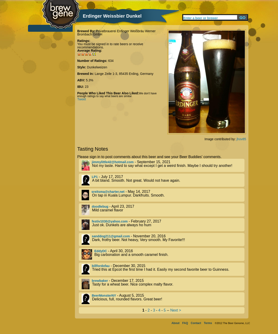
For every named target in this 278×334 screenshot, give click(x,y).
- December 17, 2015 (163, 284)
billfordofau (101, 266)
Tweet (81, 99)
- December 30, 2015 (163, 269)
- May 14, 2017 (163, 195)
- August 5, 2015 (163, 299)
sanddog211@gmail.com (111, 236)
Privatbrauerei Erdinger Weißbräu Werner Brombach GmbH (116, 32)
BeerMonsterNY (104, 295)
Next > (175, 310)
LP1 (95, 177)
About (175, 323)
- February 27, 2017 (163, 224)
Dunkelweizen (97, 67)
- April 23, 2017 (163, 210)
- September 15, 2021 (163, 165)
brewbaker (100, 281)
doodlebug (100, 206)
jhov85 (241, 139)
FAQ (185, 323)
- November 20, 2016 (163, 239)
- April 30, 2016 (163, 254)
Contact (196, 323)
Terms (208, 323)
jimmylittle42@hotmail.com (113, 162)
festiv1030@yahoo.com (110, 221)
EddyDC (100, 251)
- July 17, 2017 (163, 180)
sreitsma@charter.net (107, 192)
